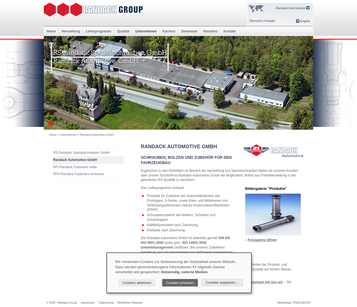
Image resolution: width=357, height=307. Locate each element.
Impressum (88, 302)
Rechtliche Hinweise (130, 302)
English (303, 21)
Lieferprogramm (98, 31)
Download (189, 31)
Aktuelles (210, 31)
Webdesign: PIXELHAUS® (293, 302)
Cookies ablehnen (137, 283)
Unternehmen (146, 31)
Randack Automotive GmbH (97, 134)
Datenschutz (106, 302)
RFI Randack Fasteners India (74, 167)
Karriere (168, 31)
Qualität (123, 31)
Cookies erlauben (180, 283)
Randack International (293, 8)
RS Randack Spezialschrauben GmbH (81, 153)
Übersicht (255, 20)
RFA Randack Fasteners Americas (78, 174)
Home (51, 31)
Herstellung (71, 31)
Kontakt (269, 20)
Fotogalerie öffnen (262, 240)
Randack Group (67, 302)
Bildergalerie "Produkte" (266, 188)
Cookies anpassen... (222, 282)
